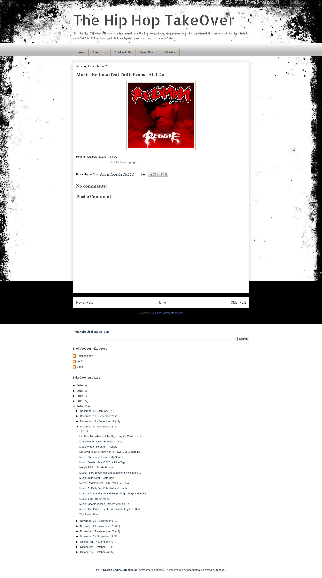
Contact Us (123, 52)
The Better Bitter (89, 514)
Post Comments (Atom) (169, 312)
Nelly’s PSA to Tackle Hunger (96, 467)
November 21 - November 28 (97, 526)
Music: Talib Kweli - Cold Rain (96, 477)
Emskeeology (85, 355)
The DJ (83, 431)
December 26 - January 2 (95, 410)
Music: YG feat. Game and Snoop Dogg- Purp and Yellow (113, 493)
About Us (99, 52)
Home (80, 52)
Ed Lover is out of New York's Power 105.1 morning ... (111, 451)
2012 (80, 395)
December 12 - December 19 (97, 421)
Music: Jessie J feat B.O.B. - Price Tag (102, 462)
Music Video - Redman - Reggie (98, 446)
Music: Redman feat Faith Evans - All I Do (104, 483)
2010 (80, 406)
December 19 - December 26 (97, 416)
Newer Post (84, 302)
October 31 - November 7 (95, 541)
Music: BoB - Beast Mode (94, 498)
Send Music (148, 52)
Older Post (238, 302)
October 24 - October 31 (95, 546)
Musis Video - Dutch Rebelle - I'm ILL (101, 441)
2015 (80, 390)
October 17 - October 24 (95, 552)
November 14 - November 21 (97, 531)
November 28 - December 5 (97, 520)
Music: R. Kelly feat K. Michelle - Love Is (103, 488)
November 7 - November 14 (97, 536)
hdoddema (193, 569)
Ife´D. (80, 361)
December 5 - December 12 (97, 426)
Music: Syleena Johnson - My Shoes (100, 457)
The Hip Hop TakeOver (154, 20)
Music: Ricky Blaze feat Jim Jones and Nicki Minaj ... (110, 472)
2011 (80, 401)
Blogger (220, 569)
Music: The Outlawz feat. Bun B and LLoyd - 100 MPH (111, 509)
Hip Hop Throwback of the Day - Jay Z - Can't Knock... (111, 436)
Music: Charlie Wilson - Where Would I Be (104, 503)
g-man (80, 366)
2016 (80, 385)
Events (170, 52)
